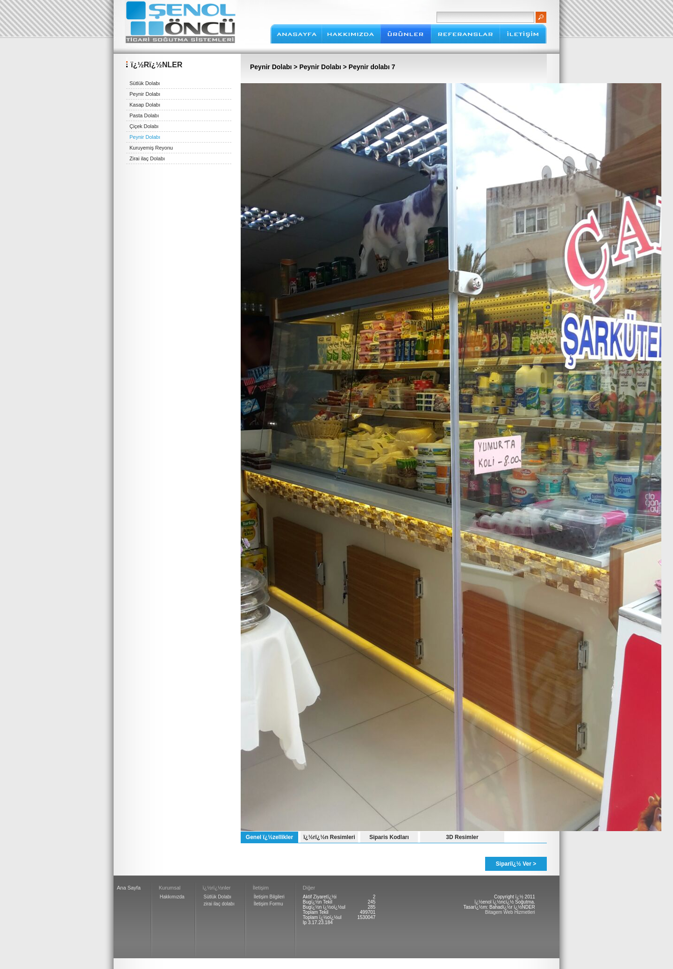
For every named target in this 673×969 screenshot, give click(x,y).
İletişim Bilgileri (269, 896)
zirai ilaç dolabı (219, 903)
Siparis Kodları (389, 837)
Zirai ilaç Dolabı (147, 158)
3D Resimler (462, 837)
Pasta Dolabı (144, 115)
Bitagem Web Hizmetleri (510, 912)
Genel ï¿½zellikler (269, 837)
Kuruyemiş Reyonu (151, 148)
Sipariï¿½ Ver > (516, 864)
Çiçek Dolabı (143, 126)
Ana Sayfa (129, 887)
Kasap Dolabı (144, 105)
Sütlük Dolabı (144, 83)
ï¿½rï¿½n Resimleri (329, 837)
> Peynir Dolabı (318, 67)
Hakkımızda (172, 896)
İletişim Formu (268, 903)
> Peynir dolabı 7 (369, 67)
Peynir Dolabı (144, 94)
